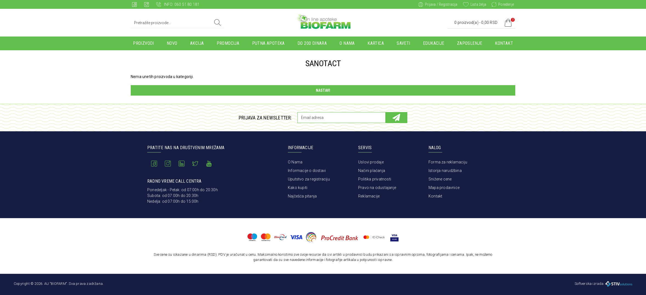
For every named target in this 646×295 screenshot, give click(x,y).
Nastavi (323, 90)
